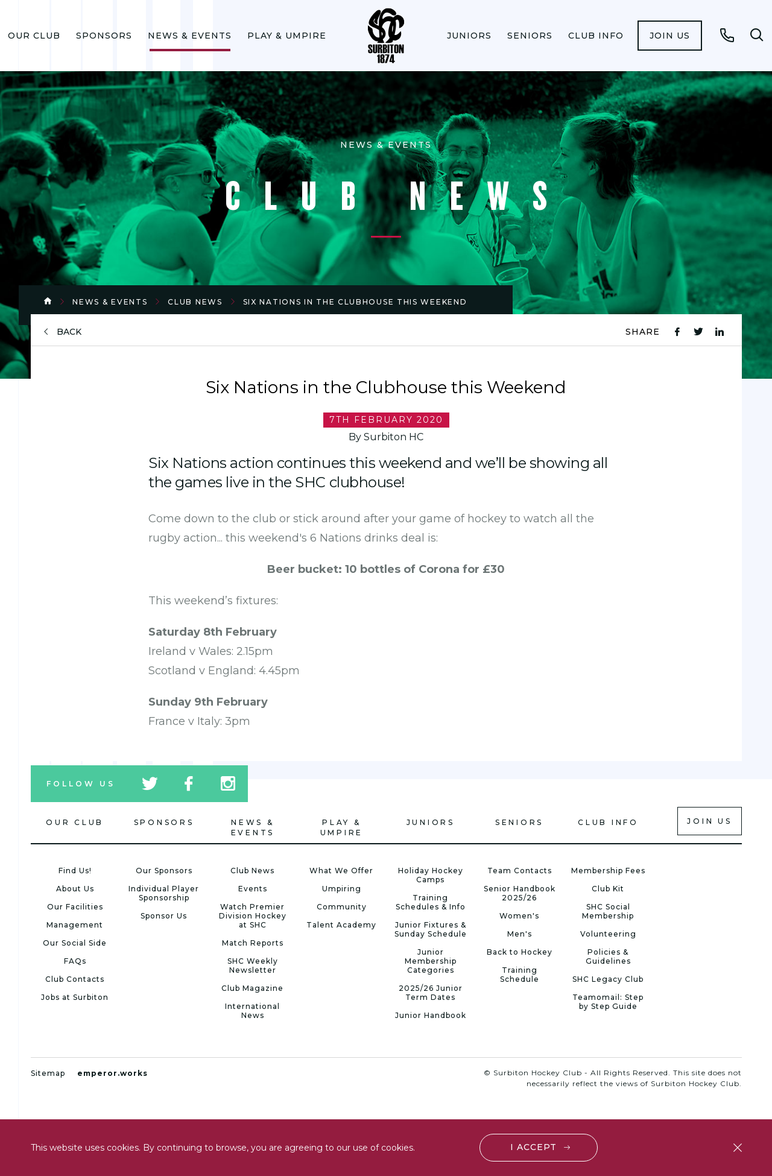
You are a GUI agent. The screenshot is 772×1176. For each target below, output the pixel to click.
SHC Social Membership (608, 911)
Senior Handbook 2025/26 (519, 893)
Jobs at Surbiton (75, 997)
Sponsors (104, 35)
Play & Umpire (286, 35)
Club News (195, 301)
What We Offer (341, 870)
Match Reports (252, 942)
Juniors (469, 35)
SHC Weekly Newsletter (252, 965)
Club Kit (608, 888)
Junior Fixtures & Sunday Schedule (430, 929)
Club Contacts (74, 979)
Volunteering (608, 933)
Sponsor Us (164, 915)
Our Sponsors (164, 870)
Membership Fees (608, 870)
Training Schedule (519, 975)
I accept (533, 1147)
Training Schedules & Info (431, 902)
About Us (75, 888)
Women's (519, 915)
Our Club (34, 35)
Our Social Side (75, 942)
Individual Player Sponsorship (163, 893)
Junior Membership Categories (431, 961)
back (69, 332)
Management (74, 924)
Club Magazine (252, 988)
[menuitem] (34, 35)
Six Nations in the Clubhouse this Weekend (355, 301)
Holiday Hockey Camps (430, 875)
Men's (519, 933)
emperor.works (112, 1073)
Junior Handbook (430, 1015)
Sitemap (48, 1073)
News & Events (190, 35)
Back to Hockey (519, 951)
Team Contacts (519, 870)
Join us (670, 35)
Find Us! (75, 870)
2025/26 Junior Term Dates (431, 993)
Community (342, 906)
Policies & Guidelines (608, 956)
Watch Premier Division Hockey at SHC (252, 915)
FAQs (75, 961)
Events (252, 888)
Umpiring (341, 888)
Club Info (596, 35)
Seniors (529, 35)
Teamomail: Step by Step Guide (608, 1002)
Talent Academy (341, 924)
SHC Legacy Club (608, 979)
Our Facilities (75, 906)
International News (252, 1011)
